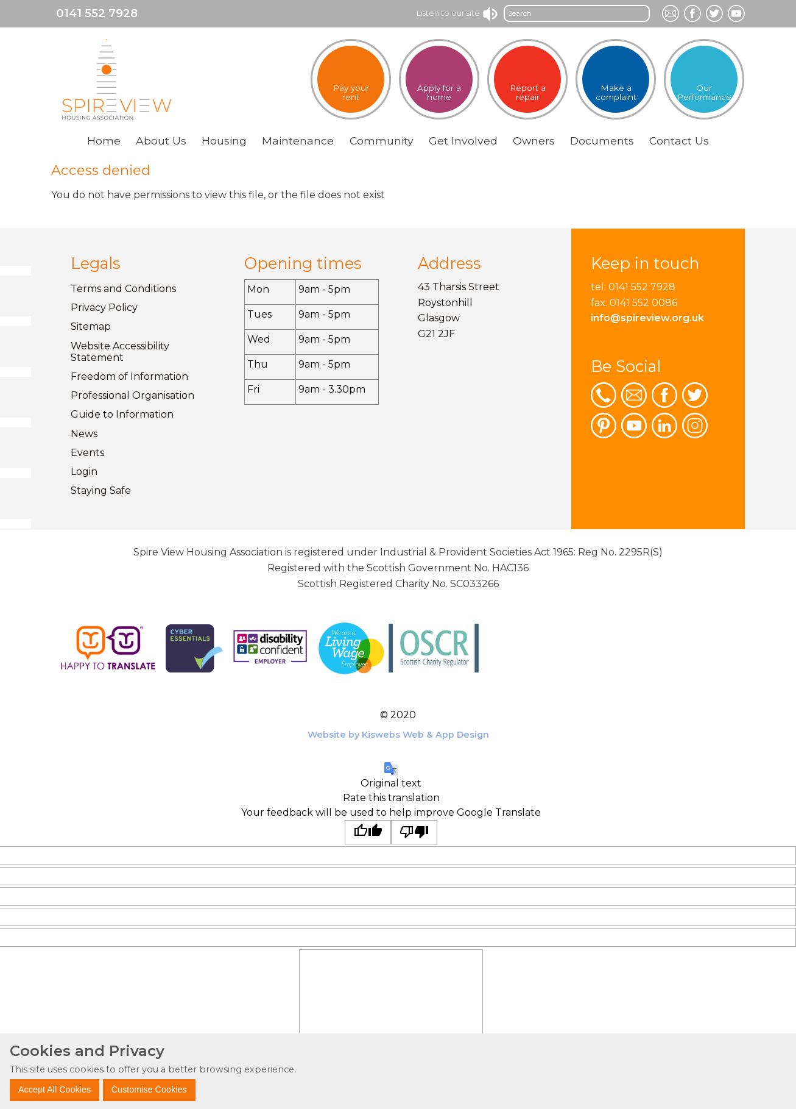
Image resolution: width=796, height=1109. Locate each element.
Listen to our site (458, 13)
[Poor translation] (414, 832)
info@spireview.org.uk (647, 318)
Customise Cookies (149, 1089)
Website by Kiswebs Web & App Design (398, 734)
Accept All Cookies (54, 1089)
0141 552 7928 (97, 13)
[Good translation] (368, 832)
